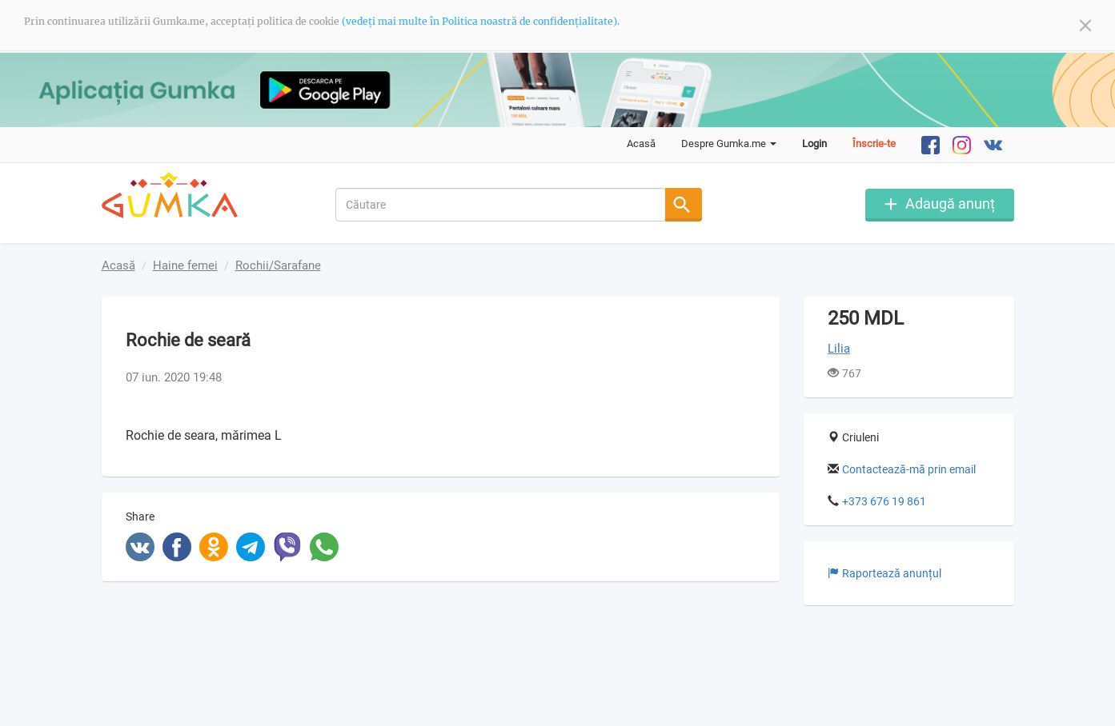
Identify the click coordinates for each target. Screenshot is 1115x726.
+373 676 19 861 (884, 501)
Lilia (839, 348)
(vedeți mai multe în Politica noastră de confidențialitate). (481, 21)
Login (814, 144)
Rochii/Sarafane (278, 265)
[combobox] (500, 204)
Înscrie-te (874, 144)
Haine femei (185, 265)
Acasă (641, 144)
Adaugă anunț (950, 203)
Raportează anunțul (884, 573)
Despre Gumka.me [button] (728, 144)
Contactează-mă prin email (909, 469)
